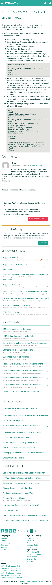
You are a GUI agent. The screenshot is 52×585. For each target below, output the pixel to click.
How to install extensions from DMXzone (20, 408)
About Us (4, 538)
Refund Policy (32, 559)
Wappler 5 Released (11, 284)
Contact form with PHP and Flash (16, 437)
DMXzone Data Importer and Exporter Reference (23, 391)
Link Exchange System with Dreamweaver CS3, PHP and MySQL (26, 515)
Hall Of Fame (6, 550)
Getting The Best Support (11, 571)
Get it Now (43, 243)
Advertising (5, 543)
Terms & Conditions (34, 552)
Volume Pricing (32, 543)
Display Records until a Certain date (17, 488)
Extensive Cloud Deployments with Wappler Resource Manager (26, 291)
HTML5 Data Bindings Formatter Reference (21, 336)
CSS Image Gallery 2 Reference (16, 357)
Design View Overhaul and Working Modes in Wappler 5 (26, 298)
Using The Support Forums (11, 573)
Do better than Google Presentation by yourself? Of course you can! (26, 520)
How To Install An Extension (11, 577)
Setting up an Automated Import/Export (19, 493)
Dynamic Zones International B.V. (31, 581)
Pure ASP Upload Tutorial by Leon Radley (20, 442)
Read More (7, 269)
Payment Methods (33, 538)
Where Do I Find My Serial (10, 575)
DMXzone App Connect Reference (17, 329)
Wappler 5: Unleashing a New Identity (18, 305)
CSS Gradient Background (13, 420)
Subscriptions (32, 547)
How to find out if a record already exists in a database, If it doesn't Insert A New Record (26, 415)
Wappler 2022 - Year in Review (15, 264)
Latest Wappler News (13, 250)
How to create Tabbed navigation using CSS (21, 505)
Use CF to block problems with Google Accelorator (24, 473)
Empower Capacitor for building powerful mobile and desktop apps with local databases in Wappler (26, 274)
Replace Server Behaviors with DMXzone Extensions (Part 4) (26, 364)
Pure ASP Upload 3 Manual (14, 498)
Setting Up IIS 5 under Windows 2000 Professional (24, 453)
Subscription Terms (34, 554)
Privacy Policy (32, 557)
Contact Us (5, 540)
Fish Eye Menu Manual (12, 510)
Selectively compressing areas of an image (21, 483)
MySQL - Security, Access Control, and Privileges (23, 478)
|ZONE (7, 2)
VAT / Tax (30, 540)
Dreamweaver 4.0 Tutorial (13, 458)
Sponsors (4, 545)
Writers (4, 547)
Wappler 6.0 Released (12, 257)
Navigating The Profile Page (11, 568)
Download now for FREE (38, 219)
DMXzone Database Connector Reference (20, 350)
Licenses (30, 561)
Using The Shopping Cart (10, 566)
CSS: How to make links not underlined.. (19, 448)
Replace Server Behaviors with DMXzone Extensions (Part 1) (26, 385)
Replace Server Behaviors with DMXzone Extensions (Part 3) (26, 371)
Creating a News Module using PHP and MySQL (23, 432)
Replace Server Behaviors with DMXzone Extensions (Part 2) (26, 378)
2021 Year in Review (11, 312)
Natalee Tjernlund (35, 165)
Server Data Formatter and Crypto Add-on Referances (25, 343)
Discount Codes (33, 545)
